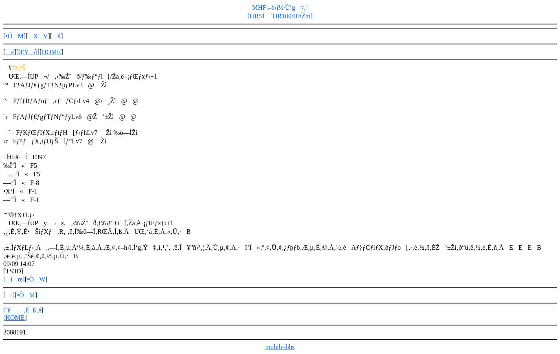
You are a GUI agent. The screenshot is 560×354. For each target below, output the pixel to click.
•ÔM (14, 36)
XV (38, 36)
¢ (56, 36)
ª (8, 295)
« (9, 51)
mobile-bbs (280, 346)
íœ (13, 279)
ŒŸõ (27, 51)
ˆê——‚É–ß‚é (23, 310)
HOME (51, 51)
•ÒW (36, 279)
